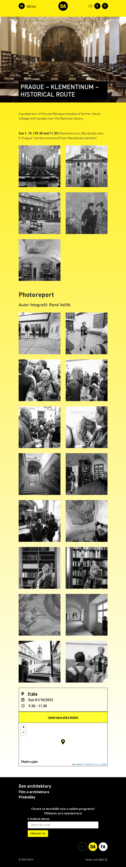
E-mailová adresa (38, 818)
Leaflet (76, 764)
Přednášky (27, 797)
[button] (63, 741)
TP (106, 859)
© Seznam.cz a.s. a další (94, 764)
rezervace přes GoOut (63, 717)
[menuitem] (90, 6)
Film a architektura (34, 792)
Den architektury (35, 786)
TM (100, 859)
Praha (32, 693)
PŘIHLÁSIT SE (37, 833)
